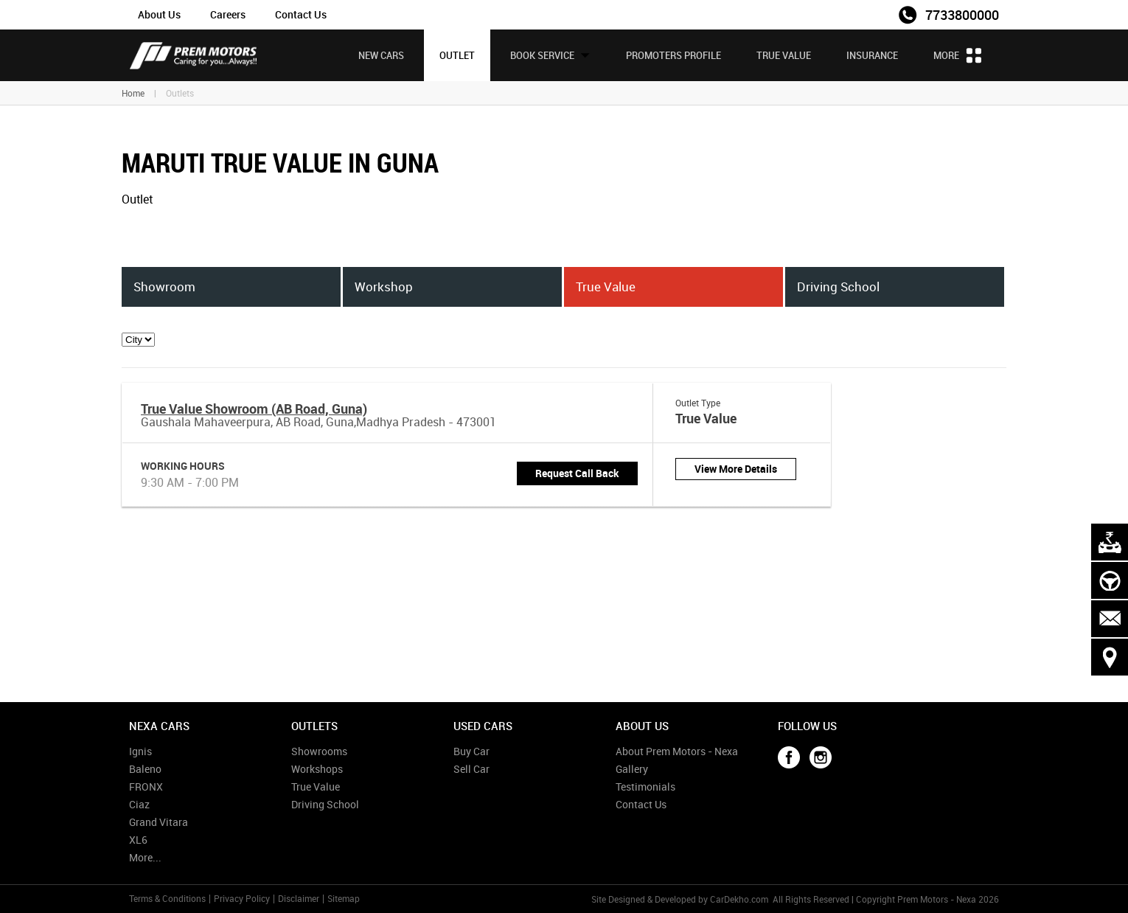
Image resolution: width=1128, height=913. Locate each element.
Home (133, 93)
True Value (783, 55)
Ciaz (139, 804)
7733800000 (962, 15)
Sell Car (471, 769)
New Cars (381, 55)
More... (145, 857)
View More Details (735, 469)
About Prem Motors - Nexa (677, 751)
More (957, 55)
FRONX (146, 787)
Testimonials (645, 787)
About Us (159, 14)
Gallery (632, 769)
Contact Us (301, 14)
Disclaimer (298, 898)
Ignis (140, 751)
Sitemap (343, 898)
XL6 (138, 840)
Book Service (550, 54)
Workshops (317, 769)
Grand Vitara (158, 822)
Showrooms (319, 751)
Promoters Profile (673, 55)
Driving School (325, 804)
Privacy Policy (242, 898)
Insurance (872, 55)
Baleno (145, 769)
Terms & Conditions (167, 898)
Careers (228, 14)
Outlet (457, 55)
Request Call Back (577, 473)
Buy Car (471, 751)
